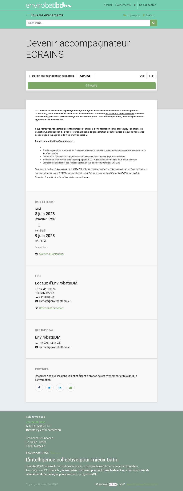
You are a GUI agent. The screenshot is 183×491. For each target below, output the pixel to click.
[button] (134, 5)
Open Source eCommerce (141, 484)
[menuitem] (108, 5)
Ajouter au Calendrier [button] (51, 254)
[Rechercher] (153, 23)
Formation (131, 15)
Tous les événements (44, 15)
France (148, 15)
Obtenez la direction (51, 308)
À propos (55, 453)
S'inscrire (91, 85)
